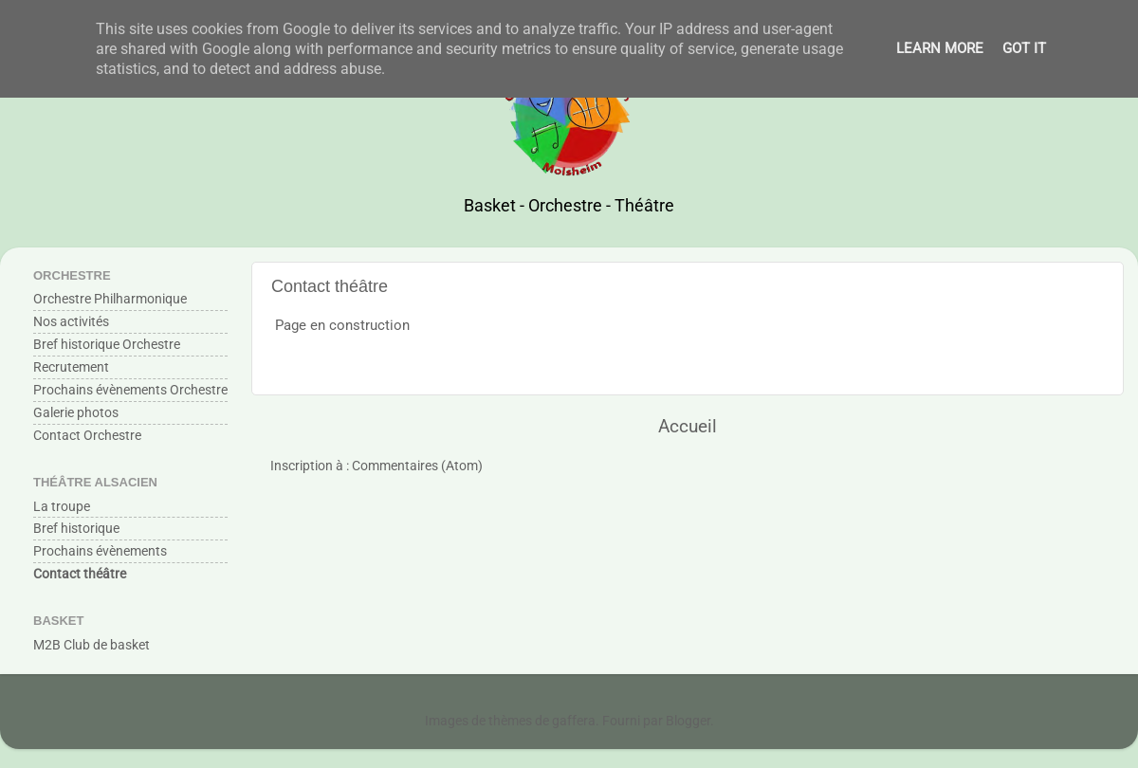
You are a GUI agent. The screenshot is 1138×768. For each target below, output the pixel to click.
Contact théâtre (79, 573)
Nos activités (71, 321)
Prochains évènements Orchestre (130, 389)
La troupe (61, 506)
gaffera (574, 720)
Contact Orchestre (87, 435)
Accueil (687, 426)
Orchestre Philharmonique (110, 298)
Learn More (939, 48)
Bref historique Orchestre (106, 344)
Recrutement (71, 367)
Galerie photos (76, 412)
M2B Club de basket (91, 644)
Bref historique (76, 528)
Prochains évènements (100, 550)
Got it (1024, 48)
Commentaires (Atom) (417, 465)
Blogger (688, 720)
